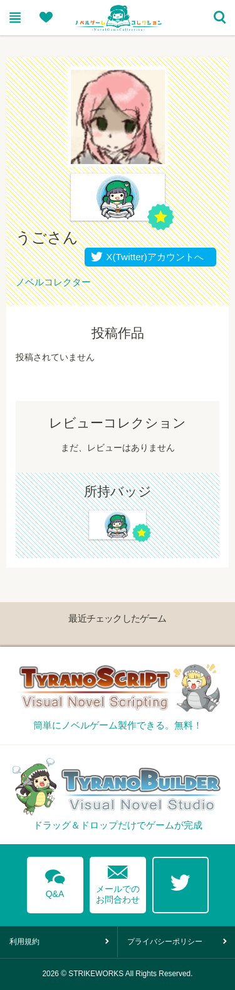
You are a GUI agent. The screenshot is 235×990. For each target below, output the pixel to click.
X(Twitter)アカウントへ (152, 257)
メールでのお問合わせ (118, 882)
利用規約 (24, 941)
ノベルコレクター (53, 282)
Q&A (55, 881)
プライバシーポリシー (164, 941)
